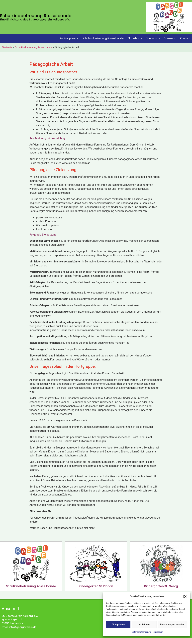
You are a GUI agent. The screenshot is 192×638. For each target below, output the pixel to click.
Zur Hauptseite (69, 38)
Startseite (7, 47)
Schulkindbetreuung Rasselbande (103, 38)
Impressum (158, 632)
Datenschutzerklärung (141, 632)
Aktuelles (135, 38)
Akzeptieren (118, 624)
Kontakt (185, 38)
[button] (185, 596)
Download (170, 38)
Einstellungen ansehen (172, 624)
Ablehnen (144, 624)
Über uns (153, 38)
